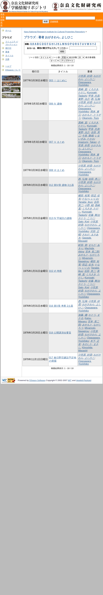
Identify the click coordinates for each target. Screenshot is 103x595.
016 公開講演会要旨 (60, 332)
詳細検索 (54, 21)
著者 (7, 52)
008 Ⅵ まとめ (57, 170)
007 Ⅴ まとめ (57, 142)
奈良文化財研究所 (2, 19)
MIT (70, 380)
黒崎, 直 (82, 89)
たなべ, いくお (90, 199)
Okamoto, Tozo (90, 118)
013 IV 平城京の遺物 (60, 218)
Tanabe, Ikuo (85, 202)
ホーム (8, 30)
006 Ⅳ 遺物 (55, 103)
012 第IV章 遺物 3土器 (61, 185)
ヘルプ (8, 66)
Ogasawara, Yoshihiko (85, 83)
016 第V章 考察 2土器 (61, 306)
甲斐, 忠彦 (94, 95)
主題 (7, 59)
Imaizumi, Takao (87, 142)
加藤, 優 (82, 315)
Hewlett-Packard (83, 380)
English (99, 20)
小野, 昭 (89, 205)
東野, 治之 (84, 99)
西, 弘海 (95, 99)
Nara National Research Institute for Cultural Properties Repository (54, 32)
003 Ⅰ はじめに (58, 80)
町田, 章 (82, 245)
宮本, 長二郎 (92, 251)
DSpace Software (37, 380)
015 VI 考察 (55, 271)
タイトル (9, 55)
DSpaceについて (13, 70)
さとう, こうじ (86, 218)
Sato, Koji (83, 221)
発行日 (8, 48)
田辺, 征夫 (87, 264)
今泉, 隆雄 (87, 135)
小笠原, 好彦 (85, 76)
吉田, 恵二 (94, 179)
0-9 (32, 44)
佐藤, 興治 (94, 215)
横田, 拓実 (84, 195)
